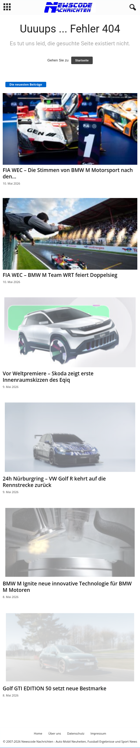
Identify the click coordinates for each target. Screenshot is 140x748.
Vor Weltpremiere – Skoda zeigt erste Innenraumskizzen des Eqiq (48, 376)
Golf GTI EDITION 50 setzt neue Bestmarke (54, 688)
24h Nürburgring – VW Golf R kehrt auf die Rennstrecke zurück (54, 482)
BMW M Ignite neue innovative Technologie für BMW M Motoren (67, 586)
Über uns (54, 733)
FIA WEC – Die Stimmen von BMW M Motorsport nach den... (68, 173)
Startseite (82, 60)
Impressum (98, 733)
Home (38, 733)
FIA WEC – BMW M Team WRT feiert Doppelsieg (60, 275)
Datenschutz (75, 733)
